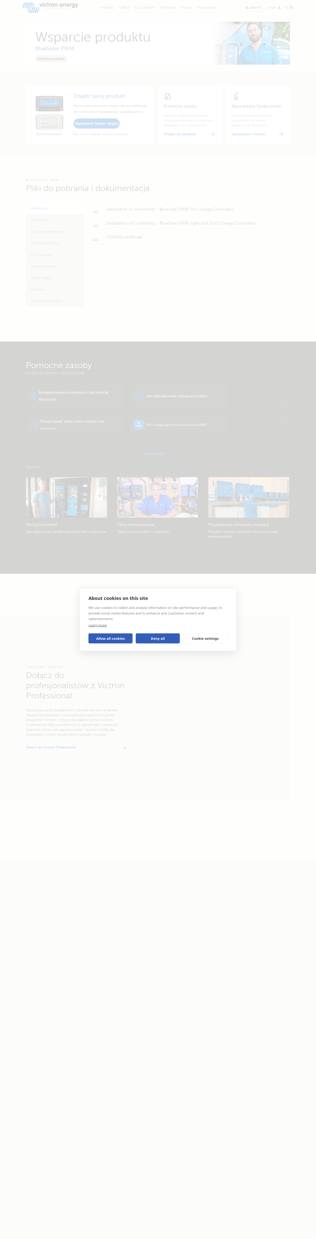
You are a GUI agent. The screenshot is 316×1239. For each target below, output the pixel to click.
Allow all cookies (110, 638)
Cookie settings (205, 638)
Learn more (97, 625)
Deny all (158, 638)
